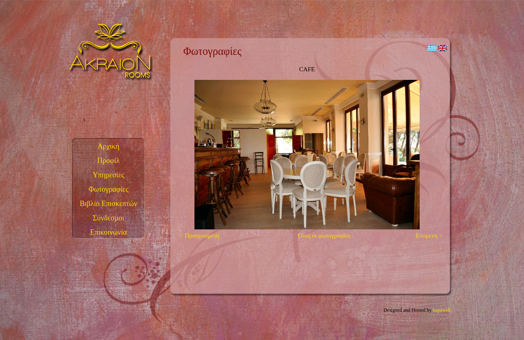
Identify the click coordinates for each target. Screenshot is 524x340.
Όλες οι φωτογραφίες (324, 235)
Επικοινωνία (108, 232)
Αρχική (108, 146)
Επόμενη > (431, 235)
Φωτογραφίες (108, 189)
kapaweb (441, 310)
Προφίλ (108, 160)
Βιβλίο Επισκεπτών (109, 203)
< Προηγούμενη (197, 235)
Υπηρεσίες (108, 175)
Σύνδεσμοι (108, 218)
